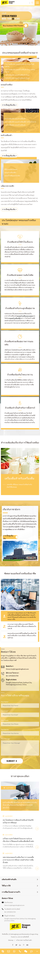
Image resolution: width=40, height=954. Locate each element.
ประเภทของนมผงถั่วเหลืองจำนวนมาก (20, 52)
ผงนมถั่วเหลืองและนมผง (25, 316)
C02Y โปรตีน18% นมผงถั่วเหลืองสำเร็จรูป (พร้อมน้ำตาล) (19, 71)
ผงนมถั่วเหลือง (6, 85)
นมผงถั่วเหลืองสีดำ (10, 172)
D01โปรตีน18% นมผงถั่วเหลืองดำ (15, 118)
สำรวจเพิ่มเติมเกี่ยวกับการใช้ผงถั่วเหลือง (20, 442)
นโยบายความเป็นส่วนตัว (24, 940)
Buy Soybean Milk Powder (15, 25)
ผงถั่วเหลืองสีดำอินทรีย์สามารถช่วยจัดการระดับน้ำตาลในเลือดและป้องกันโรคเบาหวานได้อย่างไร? (20, 805)
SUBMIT (11, 761)
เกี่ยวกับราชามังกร (11, 509)
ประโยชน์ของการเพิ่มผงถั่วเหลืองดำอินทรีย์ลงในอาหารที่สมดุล (18, 821)
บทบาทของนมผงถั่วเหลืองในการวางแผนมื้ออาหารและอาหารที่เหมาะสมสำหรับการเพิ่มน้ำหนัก (18, 859)
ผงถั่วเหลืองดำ (6, 135)
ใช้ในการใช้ (6, 886)
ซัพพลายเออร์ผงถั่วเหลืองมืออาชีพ (20, 573)
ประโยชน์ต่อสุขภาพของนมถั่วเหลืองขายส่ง (19, 222)
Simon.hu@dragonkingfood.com (17, 669)
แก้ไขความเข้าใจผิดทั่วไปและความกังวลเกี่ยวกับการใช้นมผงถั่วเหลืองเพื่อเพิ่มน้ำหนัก (18, 840)
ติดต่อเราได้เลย (7, 898)
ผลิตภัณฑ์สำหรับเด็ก (9, 879)
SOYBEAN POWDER (9, 16)
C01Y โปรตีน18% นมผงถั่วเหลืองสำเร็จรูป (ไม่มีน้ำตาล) (19, 65)
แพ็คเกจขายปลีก (7, 186)
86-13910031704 (12, 676)
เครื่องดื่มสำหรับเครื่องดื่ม (19, 478)
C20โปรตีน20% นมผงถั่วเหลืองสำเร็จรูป (16, 75)
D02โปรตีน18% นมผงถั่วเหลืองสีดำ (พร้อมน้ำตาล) (20, 122)
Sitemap (10, 940)
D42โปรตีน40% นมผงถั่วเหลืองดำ (15, 125)
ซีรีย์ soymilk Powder (10, 169)
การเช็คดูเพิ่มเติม (10, 537)
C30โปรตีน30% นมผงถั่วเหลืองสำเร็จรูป (16, 78)
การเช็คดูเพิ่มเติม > (9, 105)
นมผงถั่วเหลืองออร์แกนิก (12, 175)
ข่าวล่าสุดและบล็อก (20, 776)
